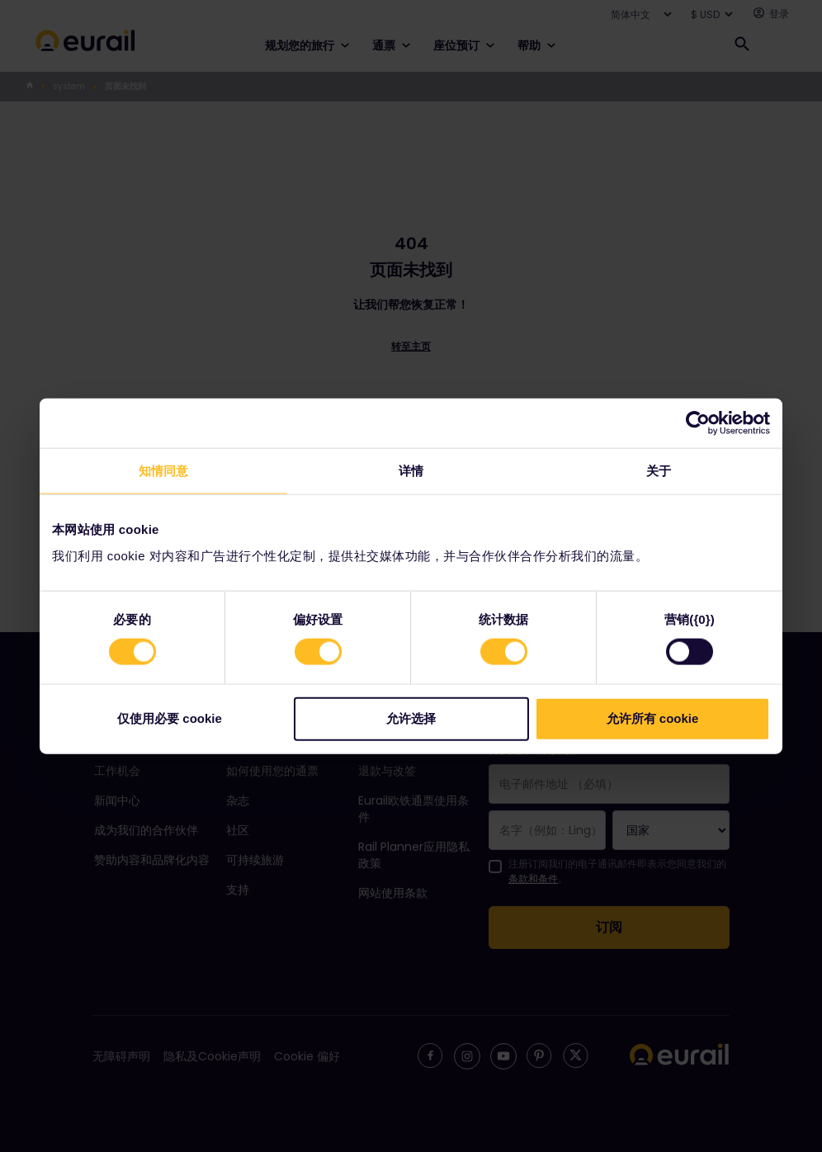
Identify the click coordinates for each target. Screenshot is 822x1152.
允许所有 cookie (653, 718)
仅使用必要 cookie (169, 718)
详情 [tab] (411, 471)
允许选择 (411, 718)
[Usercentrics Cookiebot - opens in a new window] (698, 423)
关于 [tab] (658, 471)
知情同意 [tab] (163, 471)
